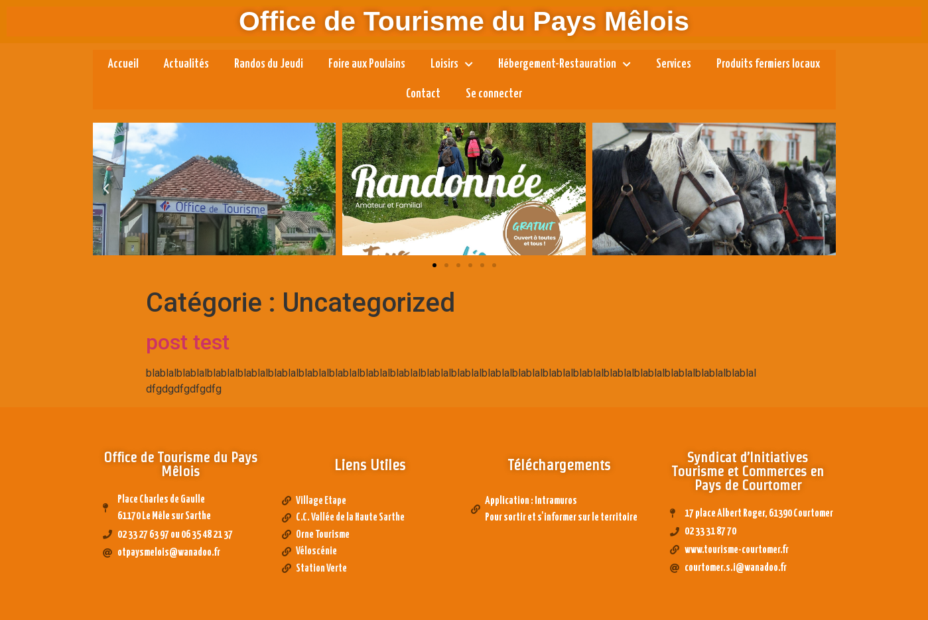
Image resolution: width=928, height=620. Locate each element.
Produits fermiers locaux (768, 64)
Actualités (186, 64)
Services (673, 64)
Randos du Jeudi (268, 64)
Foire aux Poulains (366, 64)
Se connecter (494, 94)
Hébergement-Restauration (564, 65)
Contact (423, 94)
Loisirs (452, 65)
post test (188, 342)
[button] (434, 265)
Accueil (123, 64)
